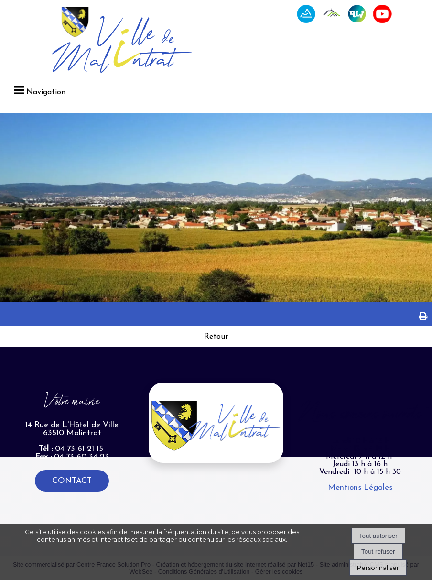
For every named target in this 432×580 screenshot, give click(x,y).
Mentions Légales (360, 487)
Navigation (45, 92)
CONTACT (72, 481)
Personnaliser (378, 567)
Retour (216, 336)
